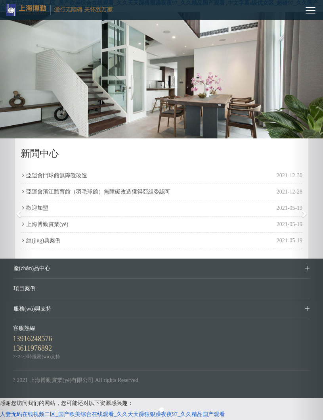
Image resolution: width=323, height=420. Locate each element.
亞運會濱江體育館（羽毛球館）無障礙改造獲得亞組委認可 (95, 192)
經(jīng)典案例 (41, 241)
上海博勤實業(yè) (45, 224)
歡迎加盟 (34, 208)
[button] (16, 210)
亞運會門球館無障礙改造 (54, 175)
